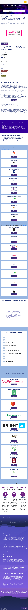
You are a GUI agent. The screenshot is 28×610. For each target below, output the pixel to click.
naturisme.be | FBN (14, 445)
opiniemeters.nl (14, 379)
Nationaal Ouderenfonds (14, 178)
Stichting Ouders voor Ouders (14, 401)
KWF (6, 337)
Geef (14, 151)
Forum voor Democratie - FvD (12, 350)
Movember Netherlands (14, 227)
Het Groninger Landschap (14, 169)
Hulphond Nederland (10, 342)
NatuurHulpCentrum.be (14, 389)
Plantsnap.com (14, 469)
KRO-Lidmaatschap (9, 361)
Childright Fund (14, 205)
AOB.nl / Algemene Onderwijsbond (13, 353)
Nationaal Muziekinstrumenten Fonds (14, 196)
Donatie (4, 75)
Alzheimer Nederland (10, 345)
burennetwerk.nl (14, 457)
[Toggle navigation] (21, 2)
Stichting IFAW (14, 160)
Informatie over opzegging (14, 385)
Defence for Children (14, 245)
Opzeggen (4, 43)
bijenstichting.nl (14, 433)
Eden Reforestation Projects (14, 279)
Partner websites (3, 608)
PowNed (7, 356)
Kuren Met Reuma (14, 187)
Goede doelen (4, 70)
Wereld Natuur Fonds (14, 214)
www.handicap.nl (5, 65)
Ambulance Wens (14, 236)
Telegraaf (7, 339)
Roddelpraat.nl (9, 358)
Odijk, (2, 57)
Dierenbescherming (10, 348)
